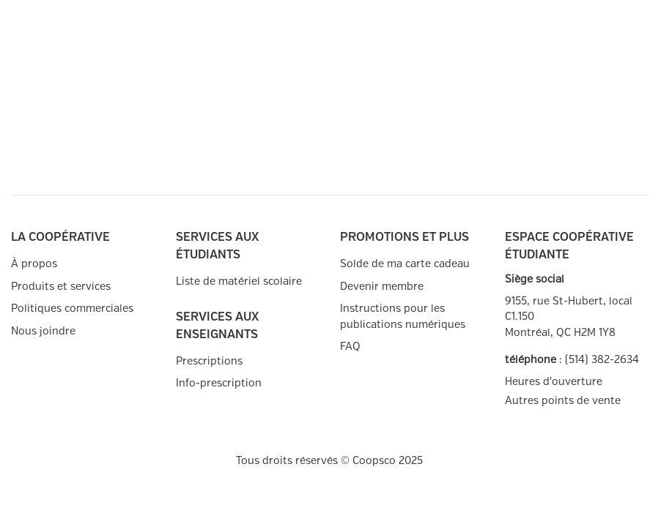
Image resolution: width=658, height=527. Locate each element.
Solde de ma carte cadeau (405, 263)
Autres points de (563, 401)
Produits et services (61, 286)
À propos (34, 263)
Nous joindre (43, 331)
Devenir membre (382, 286)
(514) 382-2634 (602, 359)
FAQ (350, 346)
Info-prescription (219, 383)
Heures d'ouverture (553, 381)
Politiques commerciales (72, 308)
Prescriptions (209, 361)
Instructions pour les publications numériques (402, 316)
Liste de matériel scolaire (239, 281)
